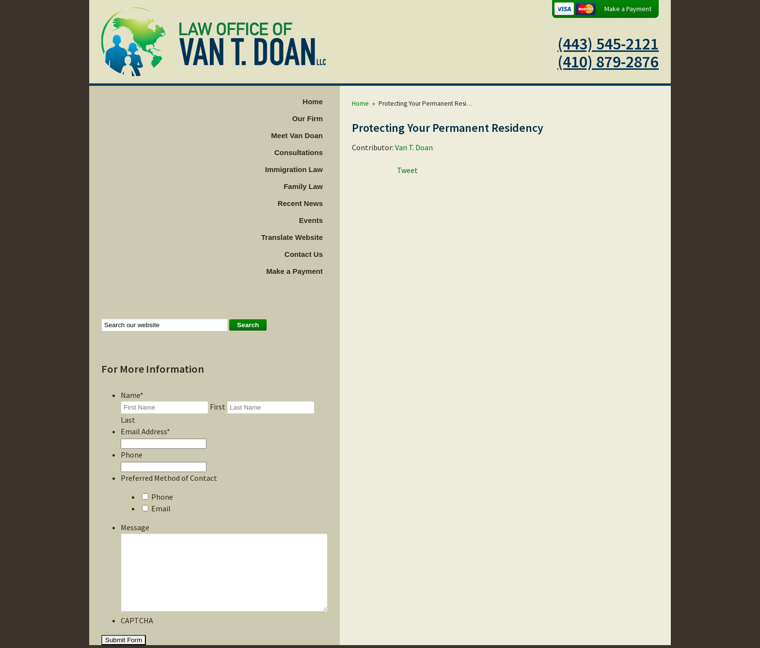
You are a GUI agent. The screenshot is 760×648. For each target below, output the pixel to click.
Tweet (431, 170)
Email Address (145, 420)
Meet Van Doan (321, 135)
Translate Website (316, 237)
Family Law (327, 186)
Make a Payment (627, 8)
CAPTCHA (137, 623)
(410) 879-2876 (608, 61)
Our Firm (332, 118)
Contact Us (328, 254)
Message (135, 516)
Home (337, 101)
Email (161, 497)
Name (132, 395)
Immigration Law (318, 169)
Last (323, 406)
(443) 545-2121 (608, 43)
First (217, 406)
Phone (131, 443)
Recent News (324, 203)
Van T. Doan (438, 147)
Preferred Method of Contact (169, 466)
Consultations (323, 152)
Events (335, 220)
